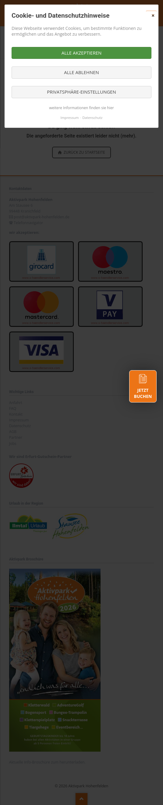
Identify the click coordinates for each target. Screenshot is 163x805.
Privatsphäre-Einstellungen (81, 92)
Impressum (70, 117)
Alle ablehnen (81, 72)
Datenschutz (92, 117)
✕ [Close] (152, 15)
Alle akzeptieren (82, 53)
